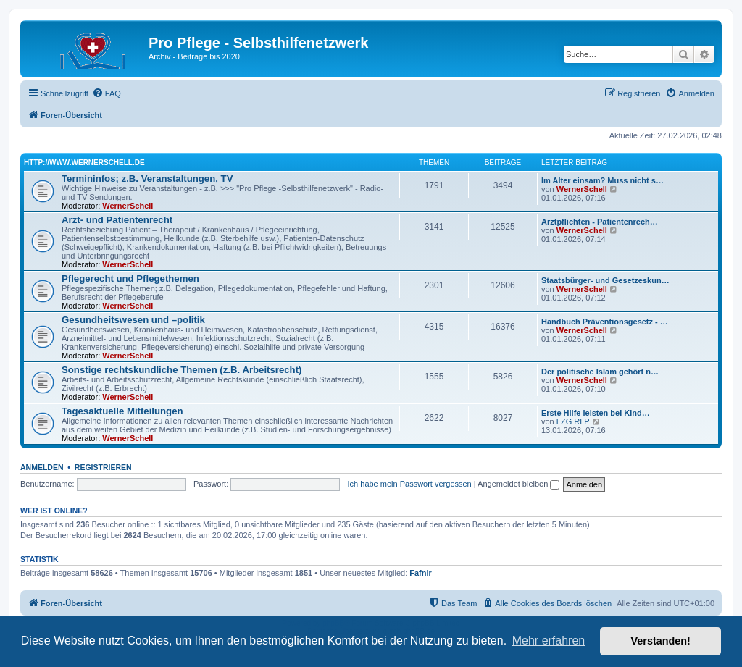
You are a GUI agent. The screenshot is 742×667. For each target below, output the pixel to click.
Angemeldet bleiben (518, 483)
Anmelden (42, 467)
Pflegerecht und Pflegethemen (130, 278)
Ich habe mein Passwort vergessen (410, 483)
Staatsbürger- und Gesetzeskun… (605, 280)
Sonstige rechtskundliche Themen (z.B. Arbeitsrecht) (181, 369)
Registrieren (103, 467)
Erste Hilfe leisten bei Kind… (595, 412)
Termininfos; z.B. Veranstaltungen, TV (147, 178)
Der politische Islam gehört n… (600, 371)
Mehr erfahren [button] (548, 640)
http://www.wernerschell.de (84, 163)
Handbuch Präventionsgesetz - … (604, 321)
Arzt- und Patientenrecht (117, 219)
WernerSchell (127, 205)
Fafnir (420, 573)
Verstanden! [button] (661, 641)
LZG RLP (573, 421)
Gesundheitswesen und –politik (133, 319)
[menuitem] (106, 93)
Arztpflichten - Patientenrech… (599, 221)
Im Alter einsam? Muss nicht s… (602, 180)
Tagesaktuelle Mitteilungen (122, 411)
